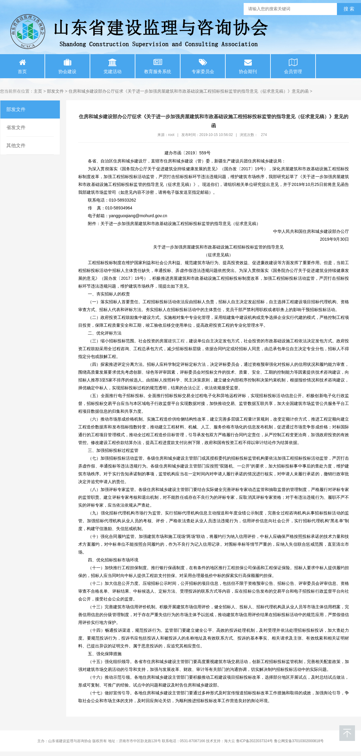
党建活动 (112, 66)
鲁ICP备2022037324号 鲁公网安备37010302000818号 (280, 741)
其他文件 (16, 145)
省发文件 (16, 127)
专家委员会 (202, 66)
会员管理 (293, 66)
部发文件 (55, 91)
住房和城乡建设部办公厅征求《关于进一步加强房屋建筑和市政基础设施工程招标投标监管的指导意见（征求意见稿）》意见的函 (189, 91)
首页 (22, 66)
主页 (38, 91)
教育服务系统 (157, 66)
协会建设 (67, 66)
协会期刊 (248, 66)
